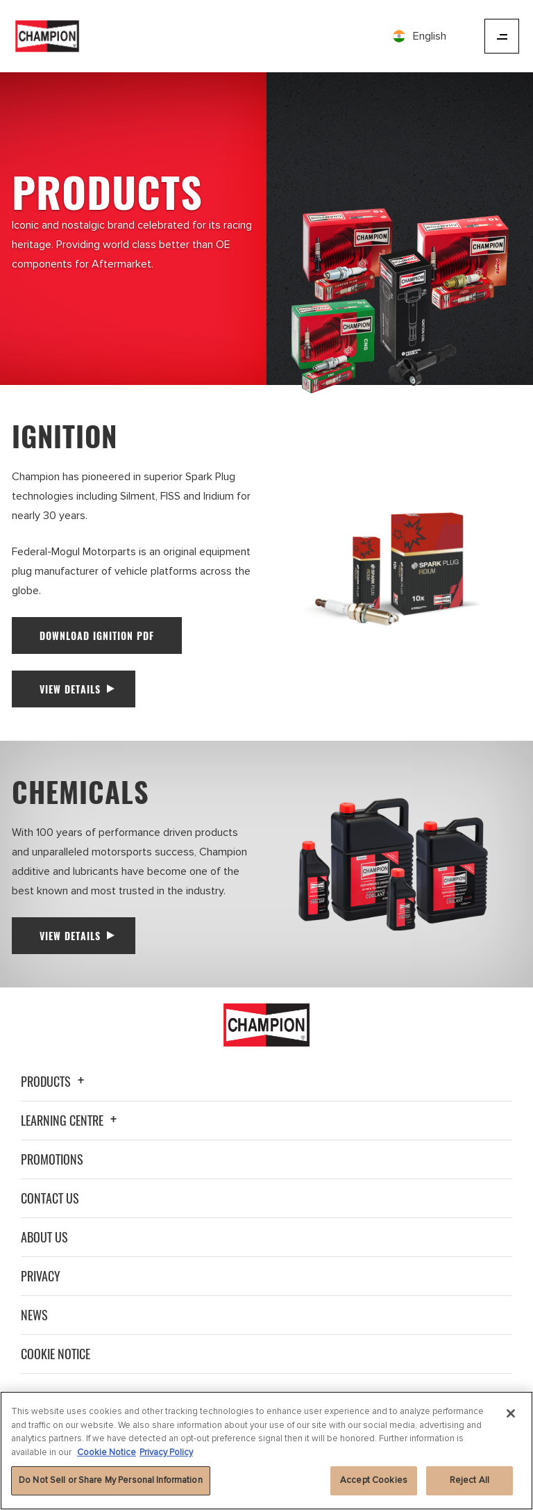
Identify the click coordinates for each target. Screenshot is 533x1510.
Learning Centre (71, 1120)
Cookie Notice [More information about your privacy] (106, 1452)
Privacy (40, 1276)
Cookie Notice (55, 1354)
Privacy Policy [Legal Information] (166, 1452)
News (34, 1315)
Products (54, 1081)
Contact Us (50, 1198)
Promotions (52, 1159)
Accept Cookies (373, 1480)
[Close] (511, 1413)
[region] (266, 1450)
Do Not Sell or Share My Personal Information (111, 1480)
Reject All (469, 1480)
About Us (44, 1237)
